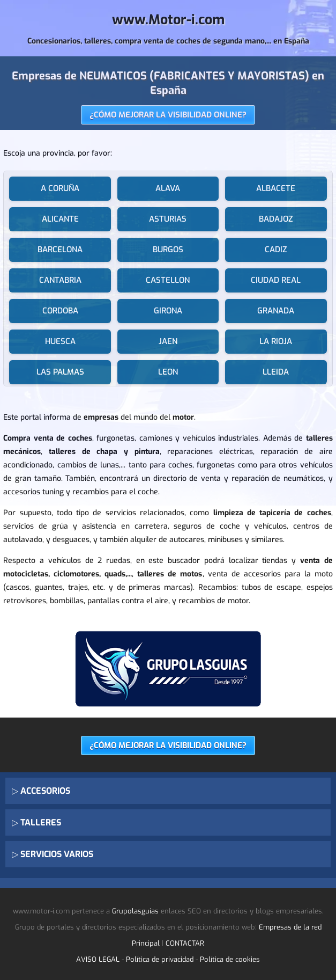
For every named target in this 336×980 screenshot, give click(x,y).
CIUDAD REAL (276, 280)
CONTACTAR (185, 943)
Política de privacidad (159, 959)
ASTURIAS (167, 219)
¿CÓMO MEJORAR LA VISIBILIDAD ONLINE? (168, 114)
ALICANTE (60, 219)
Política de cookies (230, 959)
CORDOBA (60, 310)
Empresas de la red (290, 927)
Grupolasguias (135, 911)
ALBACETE (275, 188)
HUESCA (60, 341)
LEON (168, 372)
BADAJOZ (276, 219)
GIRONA (168, 310)
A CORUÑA (60, 188)
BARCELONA (60, 249)
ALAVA (167, 188)
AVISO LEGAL (98, 959)
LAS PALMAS (60, 372)
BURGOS (168, 249)
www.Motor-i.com (168, 19)
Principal (146, 943)
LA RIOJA (275, 341)
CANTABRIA (60, 280)
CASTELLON (168, 280)
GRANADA (275, 310)
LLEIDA (276, 372)
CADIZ (276, 249)
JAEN (168, 341)
